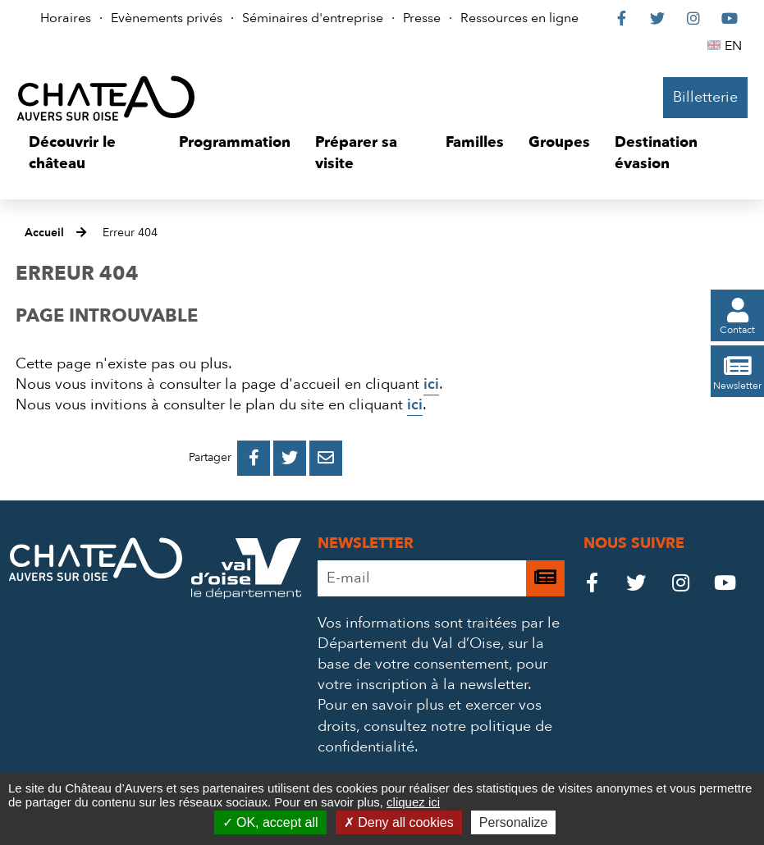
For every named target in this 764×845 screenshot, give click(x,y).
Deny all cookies (399, 822)
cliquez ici (413, 802)
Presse (422, 18)
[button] (91, 153)
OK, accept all (270, 822)
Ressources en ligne (519, 18)
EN (736, 46)
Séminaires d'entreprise (312, 18)
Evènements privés (166, 18)
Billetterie (705, 97)
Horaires (65, 18)
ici (431, 384)
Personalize (513, 822)
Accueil (44, 232)
